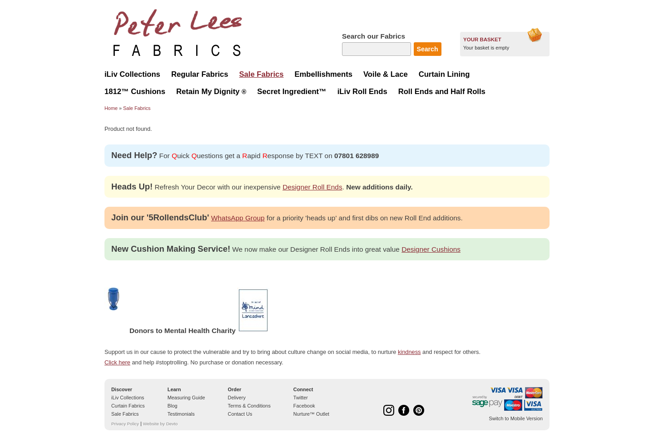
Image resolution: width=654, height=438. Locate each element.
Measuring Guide (186, 397)
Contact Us (240, 414)
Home (111, 108)
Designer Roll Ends (312, 187)
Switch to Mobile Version (516, 418)
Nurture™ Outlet (311, 414)
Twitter (300, 397)
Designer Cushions (431, 249)
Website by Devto (160, 423)
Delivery (237, 397)
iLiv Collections (127, 397)
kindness (409, 351)
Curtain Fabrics (128, 405)
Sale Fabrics (136, 108)
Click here (117, 362)
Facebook (304, 405)
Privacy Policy (125, 423)
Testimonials (181, 414)
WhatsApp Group (238, 218)
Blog (173, 405)
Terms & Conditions (249, 405)
